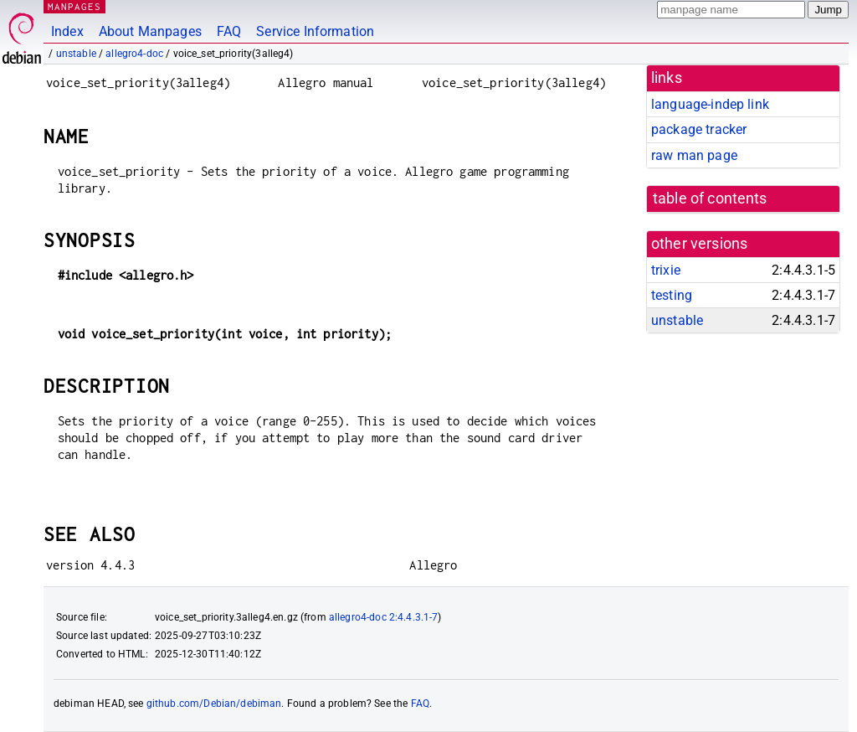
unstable (76, 53)
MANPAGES (74, 6)
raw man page (694, 155)
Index (67, 31)
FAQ (229, 31)
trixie (665, 270)
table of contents (710, 198)
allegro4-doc (134, 53)
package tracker (699, 129)
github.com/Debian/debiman (214, 703)
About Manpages (150, 31)
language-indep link (710, 104)
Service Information (315, 31)
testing (671, 295)
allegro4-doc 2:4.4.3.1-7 (384, 617)
